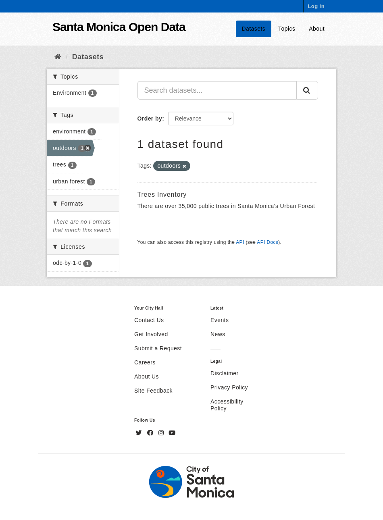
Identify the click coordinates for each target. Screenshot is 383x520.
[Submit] (307, 90)
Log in (316, 6)
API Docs (267, 242)
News (217, 334)
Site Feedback (153, 390)
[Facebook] (151, 433)
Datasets (254, 28)
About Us (146, 376)
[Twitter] (140, 433)
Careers (145, 362)
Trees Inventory (162, 194)
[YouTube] (172, 433)
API (240, 242)
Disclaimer (224, 373)
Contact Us (149, 320)
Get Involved (151, 334)
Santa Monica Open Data (118, 26)
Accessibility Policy (227, 405)
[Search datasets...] (217, 90)
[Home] (57, 57)
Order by (149, 118)
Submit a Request (158, 348)
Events (219, 320)
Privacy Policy (229, 387)
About (317, 28)
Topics (286, 28)
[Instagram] (162, 433)
